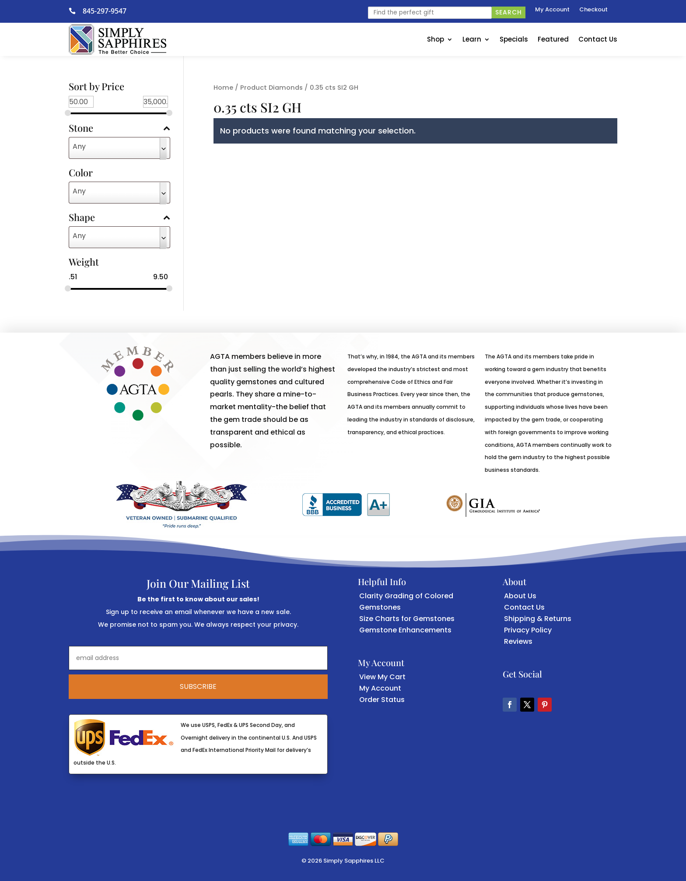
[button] (510, 705)
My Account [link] (552, 10)
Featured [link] (553, 39)
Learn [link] (471, 39)
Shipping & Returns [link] (537, 619)
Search (508, 12)
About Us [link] (520, 596)
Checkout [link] (593, 10)
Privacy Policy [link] (528, 630)
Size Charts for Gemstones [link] (407, 619)
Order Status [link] (382, 700)
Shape (119, 218)
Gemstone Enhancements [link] (405, 630)
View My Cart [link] (382, 677)
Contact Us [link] (597, 39)
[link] (76, 10)
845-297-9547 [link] (104, 11)
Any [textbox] (79, 146)
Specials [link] (514, 39)
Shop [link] (435, 39)
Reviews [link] (518, 641)
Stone (119, 128)
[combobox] (119, 148)
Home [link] (223, 87)
